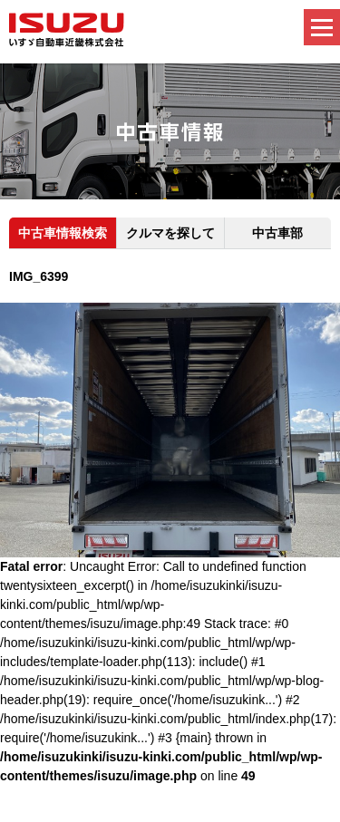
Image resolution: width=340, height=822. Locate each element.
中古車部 (277, 233)
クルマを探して (170, 233)
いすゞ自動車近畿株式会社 (66, 30)
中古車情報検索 (62, 233)
